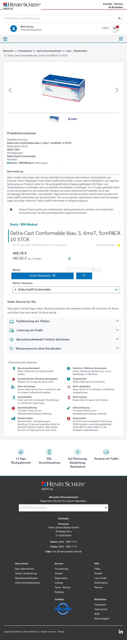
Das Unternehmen (24, 569)
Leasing (59, 583)
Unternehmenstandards (27, 583)
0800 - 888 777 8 (68, 547)
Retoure (98, 588)
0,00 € (105, 28)
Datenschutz (100, 609)
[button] (107, 4)
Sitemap (61, 632)
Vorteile (59, 574)
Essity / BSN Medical (27, 163)
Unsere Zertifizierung (26, 574)
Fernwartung (61, 569)
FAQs (97, 569)
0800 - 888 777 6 (68, 542)
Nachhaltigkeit (101, 619)
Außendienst (101, 583)
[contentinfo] (116, 8)
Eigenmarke (61, 578)
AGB (96, 614)
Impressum (100, 605)
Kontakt (98, 574)
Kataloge (59, 592)
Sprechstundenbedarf (26, 578)
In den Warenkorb (42, 275)
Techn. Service (62, 588)
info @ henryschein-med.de (67, 552)
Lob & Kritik (100, 578)
